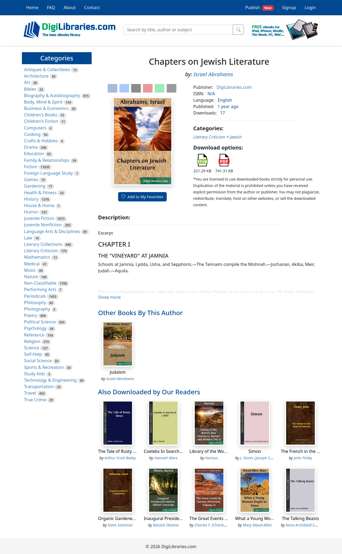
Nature (31, 277)
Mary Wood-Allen (257, 525)
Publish (259, 8)
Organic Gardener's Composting (130, 518)
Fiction (30, 167)
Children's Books (40, 115)
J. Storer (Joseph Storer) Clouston (268, 457)
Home (32, 7)
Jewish (236, 137)
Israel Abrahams (213, 74)
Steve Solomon (120, 525)
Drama (31, 147)
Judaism (118, 372)
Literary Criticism (41, 251)
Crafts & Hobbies (41, 141)
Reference (34, 335)
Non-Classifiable (40, 283)
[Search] (178, 30)
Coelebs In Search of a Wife (171, 451)
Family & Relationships (46, 160)
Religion (32, 341)
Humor (31, 212)
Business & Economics (46, 108)
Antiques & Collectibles (47, 69)
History (31, 199)
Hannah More (166, 457)
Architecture (36, 76)
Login (310, 7)
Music (30, 270)
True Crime (35, 400)
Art (27, 82)
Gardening (34, 186)
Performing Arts (40, 289)
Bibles (30, 89)
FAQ (51, 7)
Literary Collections (43, 244)
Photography (37, 309)
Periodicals (35, 296)
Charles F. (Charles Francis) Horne (223, 525)
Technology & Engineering (50, 380)
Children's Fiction (41, 121)
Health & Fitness (40, 193)
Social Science (38, 361)
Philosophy (35, 302)
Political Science (40, 322)
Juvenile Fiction (39, 218)
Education (34, 153)
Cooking (32, 134)
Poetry (30, 315)
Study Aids (34, 374)
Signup (289, 7)
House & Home (39, 205)
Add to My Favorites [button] (142, 196)
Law (28, 238)
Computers (35, 128)
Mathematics (37, 257)
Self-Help (33, 354)
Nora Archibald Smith (304, 525)
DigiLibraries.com (234, 87)
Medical (32, 264)
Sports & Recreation (44, 367)
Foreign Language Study (48, 173)
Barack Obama (165, 525)
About (70, 7)
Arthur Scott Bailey (120, 457)
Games (31, 179)
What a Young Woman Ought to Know (273, 518)
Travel (30, 393)
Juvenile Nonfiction (43, 225)
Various (211, 457)
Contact (92, 7)
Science (31, 348)
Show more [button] (109, 297)
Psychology (35, 328)
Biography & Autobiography (52, 95)
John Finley (303, 457)
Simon (254, 451)
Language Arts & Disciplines (52, 231)
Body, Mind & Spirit (43, 102)
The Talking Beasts (300, 518)
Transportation (39, 386)
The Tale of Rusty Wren (121, 451)
